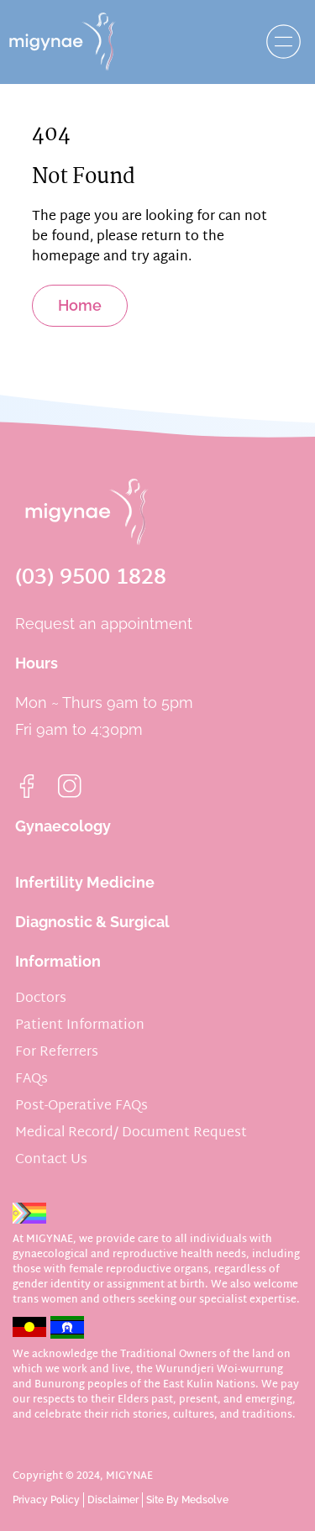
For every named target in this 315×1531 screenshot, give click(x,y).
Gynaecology (63, 826)
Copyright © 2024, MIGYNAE (83, 1476)
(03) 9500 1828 (90, 578)
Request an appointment (103, 623)
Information (58, 961)
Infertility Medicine (85, 882)
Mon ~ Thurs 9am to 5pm (104, 702)
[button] (279, 42)
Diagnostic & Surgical (92, 922)
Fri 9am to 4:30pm (79, 729)
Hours (36, 663)
